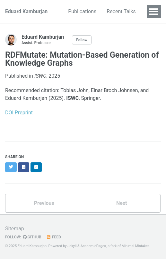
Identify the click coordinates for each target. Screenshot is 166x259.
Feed (53, 237)
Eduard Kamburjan (26, 11)
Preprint (24, 113)
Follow (81, 40)
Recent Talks (121, 11)
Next (121, 203)
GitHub (32, 237)
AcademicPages (93, 246)
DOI (9, 113)
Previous (44, 203)
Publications (82, 11)
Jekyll (71, 246)
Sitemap (14, 228)
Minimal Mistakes (136, 246)
